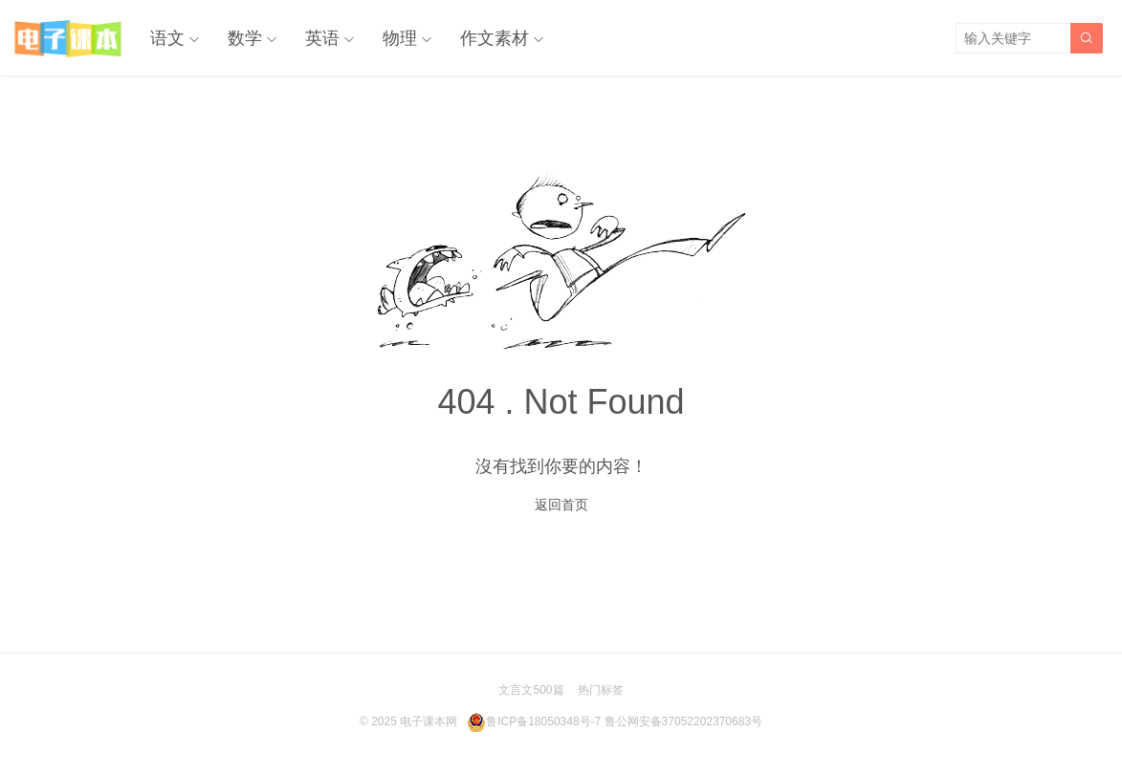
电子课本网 (428, 721)
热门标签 (601, 690)
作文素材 (494, 38)
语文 (167, 38)
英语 (322, 38)
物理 (400, 38)
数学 (245, 38)
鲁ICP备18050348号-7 (543, 721)
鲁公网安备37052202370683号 (683, 721)
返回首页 (561, 504)
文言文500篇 (530, 690)
